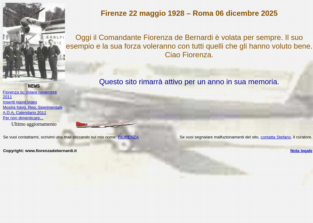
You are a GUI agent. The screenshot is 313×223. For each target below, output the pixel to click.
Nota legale (301, 150)
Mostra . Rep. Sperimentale (32, 107)
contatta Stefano (276, 137)
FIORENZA (128, 137)
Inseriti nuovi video (20, 102)
